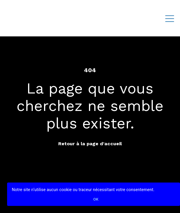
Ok (96, 199)
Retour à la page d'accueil (90, 143)
